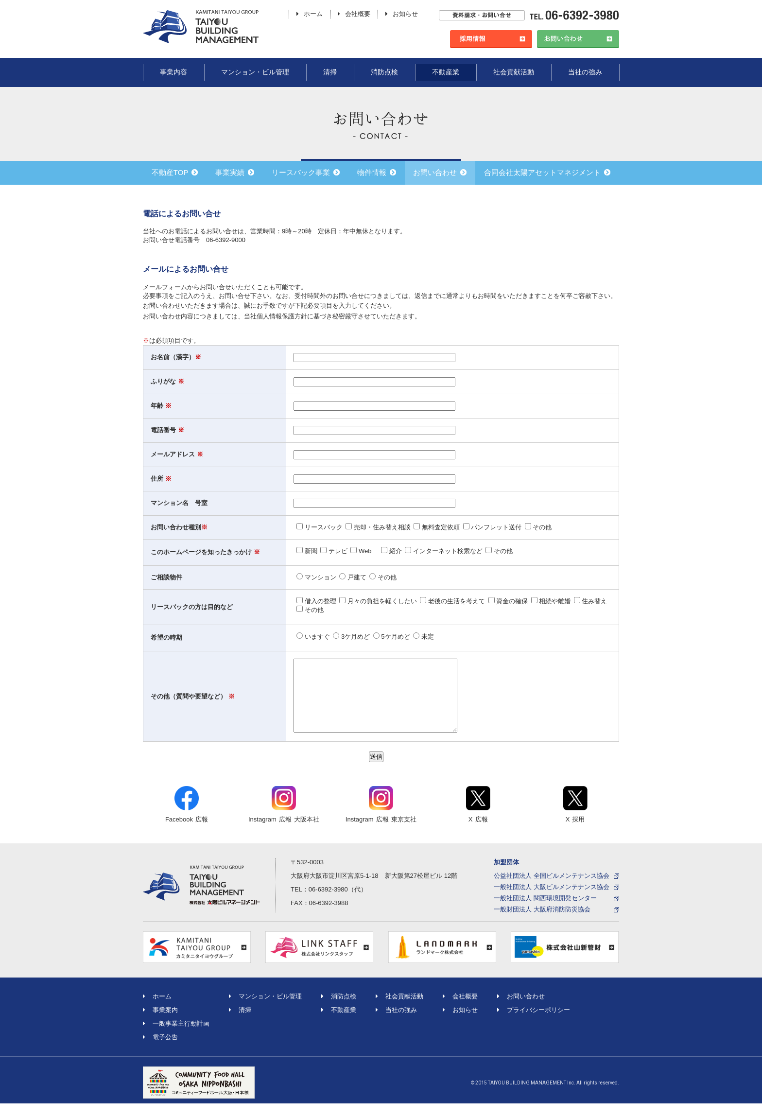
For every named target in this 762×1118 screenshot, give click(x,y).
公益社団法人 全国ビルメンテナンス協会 (551, 890)
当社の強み (585, 72)
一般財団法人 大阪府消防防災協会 (542, 923)
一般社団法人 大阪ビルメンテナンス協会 (551, 901)
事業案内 (160, 1024)
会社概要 (354, 13)
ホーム (309, 13)
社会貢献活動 (513, 72)
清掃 (330, 72)
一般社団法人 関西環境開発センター (545, 912)
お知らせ (401, 13)
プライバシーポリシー (533, 1024)
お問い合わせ (521, 1010)
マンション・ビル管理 (255, 72)
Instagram (283, 819)
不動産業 (445, 72)
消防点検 (384, 72)
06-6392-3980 (328, 904)
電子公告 (160, 1051)
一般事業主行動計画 (176, 1038)
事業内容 (173, 72)
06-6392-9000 (225, 240)
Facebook (186, 819)
